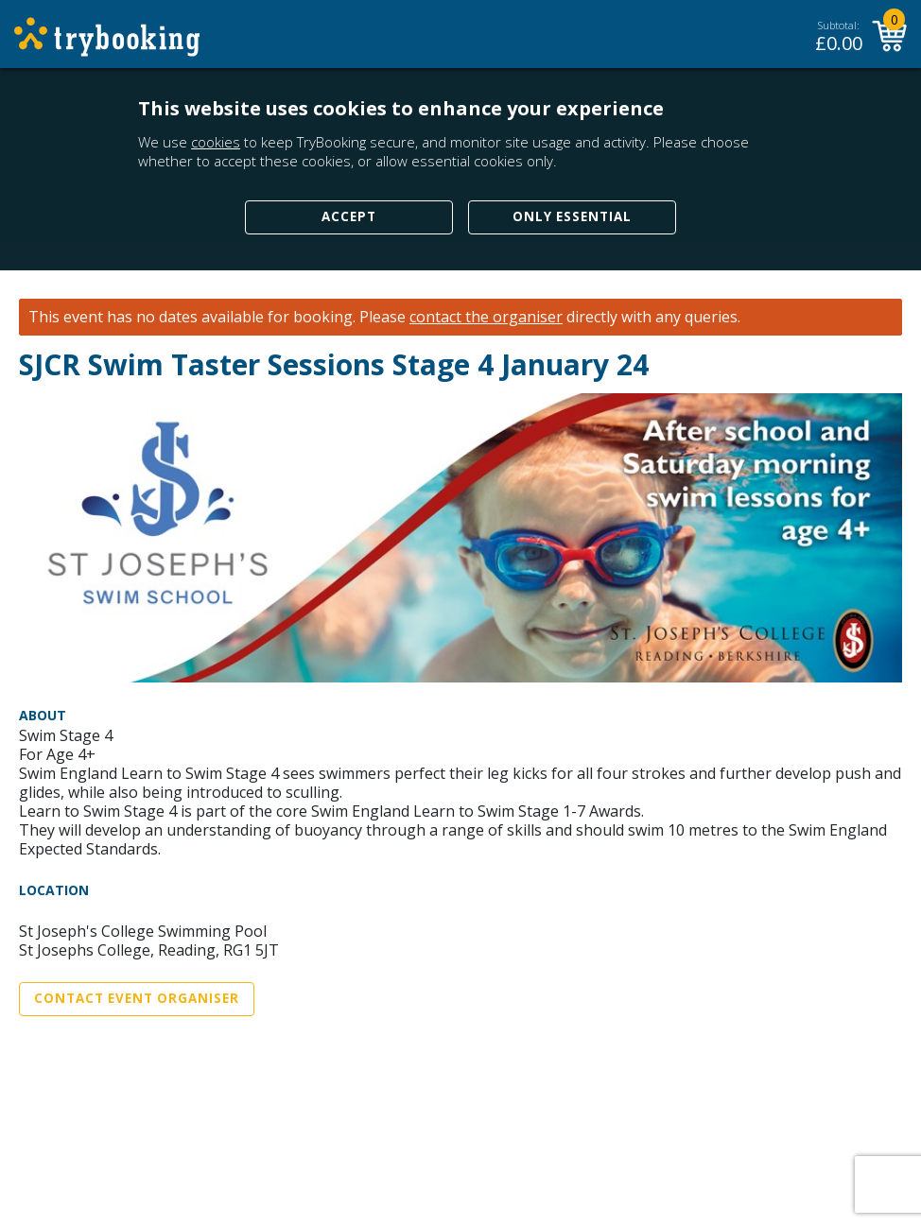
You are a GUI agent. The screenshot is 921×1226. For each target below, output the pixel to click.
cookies (215, 141)
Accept (348, 216)
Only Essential (572, 216)
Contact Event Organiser (136, 998)
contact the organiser (486, 317)
